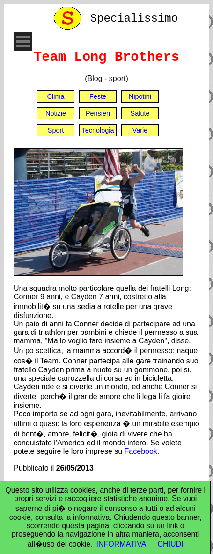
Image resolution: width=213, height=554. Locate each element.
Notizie (55, 113)
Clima (56, 96)
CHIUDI (171, 544)
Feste (97, 96)
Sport (56, 130)
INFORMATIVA (121, 544)
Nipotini (140, 96)
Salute (140, 113)
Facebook (141, 451)
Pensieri (98, 113)
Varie (140, 130)
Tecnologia (98, 130)
